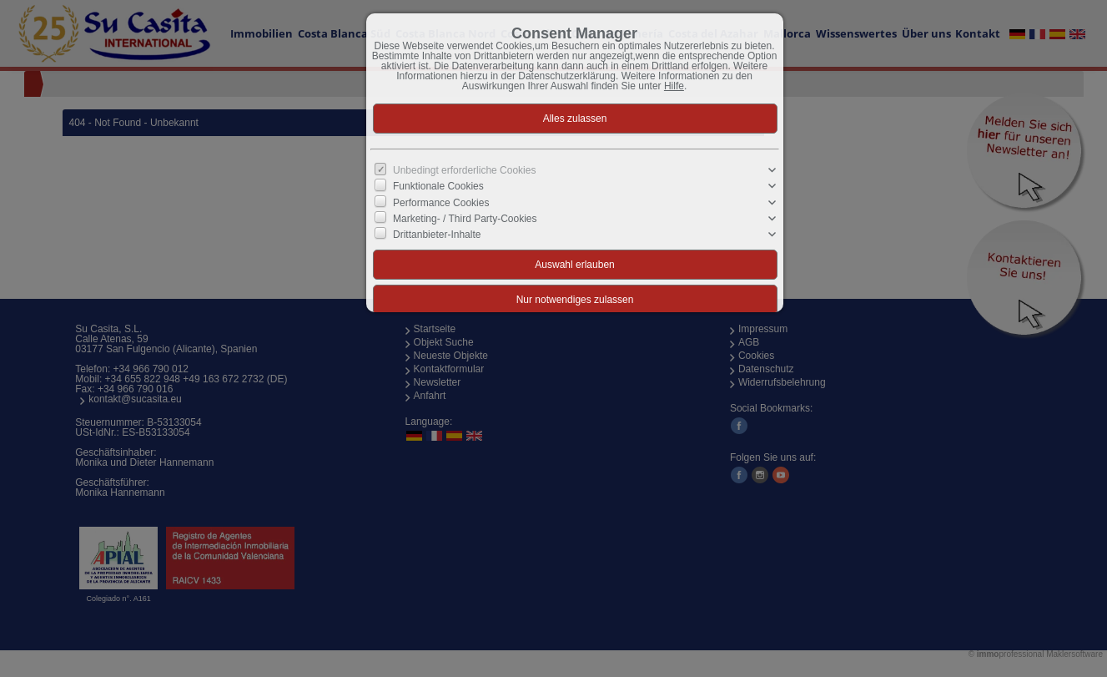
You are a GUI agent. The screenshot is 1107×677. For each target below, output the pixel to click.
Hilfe (674, 86)
